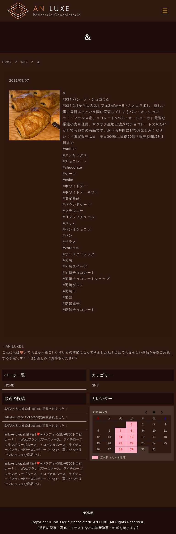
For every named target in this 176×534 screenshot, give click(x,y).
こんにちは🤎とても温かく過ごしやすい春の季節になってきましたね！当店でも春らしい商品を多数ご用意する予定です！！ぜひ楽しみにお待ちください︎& (86, 355)
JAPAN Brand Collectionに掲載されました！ (36, 409)
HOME (7, 61)
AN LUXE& (15, 346)
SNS (24, 61)
